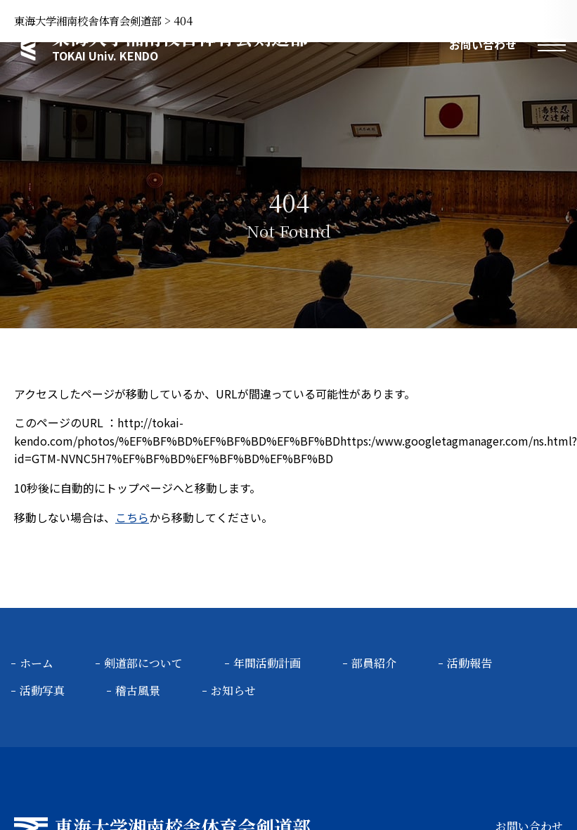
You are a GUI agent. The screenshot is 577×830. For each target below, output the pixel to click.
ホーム (36, 663)
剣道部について (143, 663)
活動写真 (42, 690)
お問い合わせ (483, 44)
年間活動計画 (267, 663)
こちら (132, 517)
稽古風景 (137, 690)
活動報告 (469, 663)
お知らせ (233, 690)
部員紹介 (373, 663)
